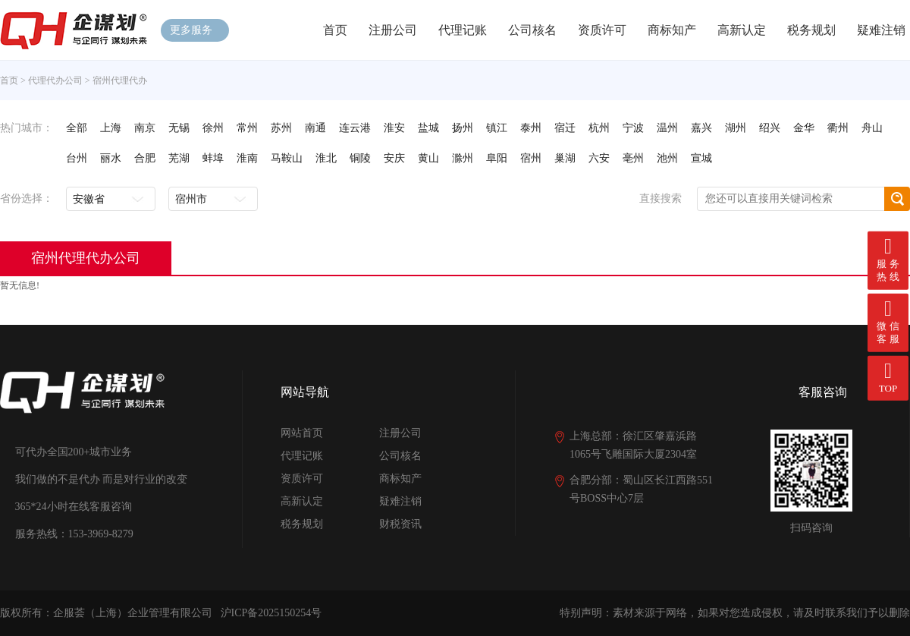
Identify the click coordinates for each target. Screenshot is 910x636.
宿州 (530, 158)
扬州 (462, 128)
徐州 (213, 128)
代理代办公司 (55, 80)
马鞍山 (287, 158)
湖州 (735, 128)
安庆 (394, 158)
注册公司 (393, 30)
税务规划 (811, 30)
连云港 (355, 128)
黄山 (428, 158)
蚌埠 (213, 158)
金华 (803, 128)
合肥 (144, 158)
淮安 (394, 128)
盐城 (428, 128)
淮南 (247, 158)
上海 (110, 128)
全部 (76, 128)
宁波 (633, 128)
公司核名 (532, 30)
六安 (599, 158)
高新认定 (741, 30)
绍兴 (769, 128)
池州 (667, 158)
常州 (247, 128)
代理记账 (462, 30)
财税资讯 (400, 524)
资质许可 (602, 30)
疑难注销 (881, 30)
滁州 (462, 158)
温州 (667, 128)
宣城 (701, 158)
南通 (315, 128)
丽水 (110, 158)
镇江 (496, 128)
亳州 (633, 158)
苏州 (281, 128)
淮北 (326, 158)
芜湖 (179, 158)
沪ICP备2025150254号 (271, 613)
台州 (76, 158)
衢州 (838, 128)
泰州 (530, 128)
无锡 (179, 128)
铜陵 (360, 158)
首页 (335, 30)
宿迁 (565, 128)
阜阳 (496, 158)
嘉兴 (701, 128)
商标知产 (672, 30)
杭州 (599, 128)
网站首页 (302, 433)
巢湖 (565, 158)
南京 (144, 128)
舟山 (872, 128)
